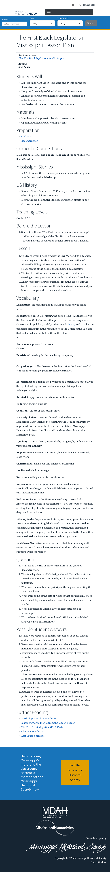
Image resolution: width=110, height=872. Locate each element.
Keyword (5, 19)
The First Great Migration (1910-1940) (42, 727)
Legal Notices (98, 862)
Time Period (62, 18)
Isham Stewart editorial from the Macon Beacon (48, 722)
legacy (71, 324)
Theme (32, 18)
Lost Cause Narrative (32, 735)
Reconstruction (29, 140)
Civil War (26, 136)
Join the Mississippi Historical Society (75, 772)
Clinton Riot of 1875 (32, 731)
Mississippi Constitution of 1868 (38, 718)
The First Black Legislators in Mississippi (41, 58)
